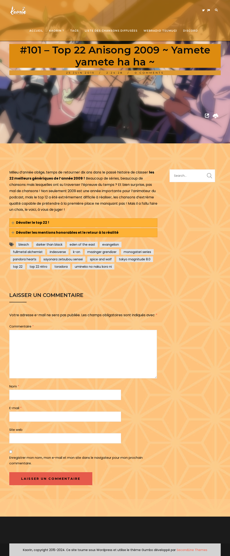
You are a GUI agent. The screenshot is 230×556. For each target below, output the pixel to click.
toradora (61, 266)
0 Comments (149, 72)
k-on (76, 252)
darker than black (49, 244)
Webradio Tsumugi (160, 30)
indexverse (58, 252)
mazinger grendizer (102, 252)
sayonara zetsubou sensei (63, 259)
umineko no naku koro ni (93, 266)
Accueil (36, 30)
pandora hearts (24, 259)
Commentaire (21, 326)
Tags (74, 30)
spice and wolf (101, 259)
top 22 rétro (38, 266)
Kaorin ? (56, 30)
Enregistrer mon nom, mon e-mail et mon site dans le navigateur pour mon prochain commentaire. (76, 460)
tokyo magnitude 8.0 (134, 259)
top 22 (17, 266)
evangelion (110, 244)
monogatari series (137, 252)
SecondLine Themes (192, 550)
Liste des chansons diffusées (111, 30)
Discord (190, 30)
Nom (14, 386)
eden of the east (82, 244)
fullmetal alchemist (28, 252)
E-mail (15, 408)
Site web (15, 430)
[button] (83, 222)
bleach (24, 244)
